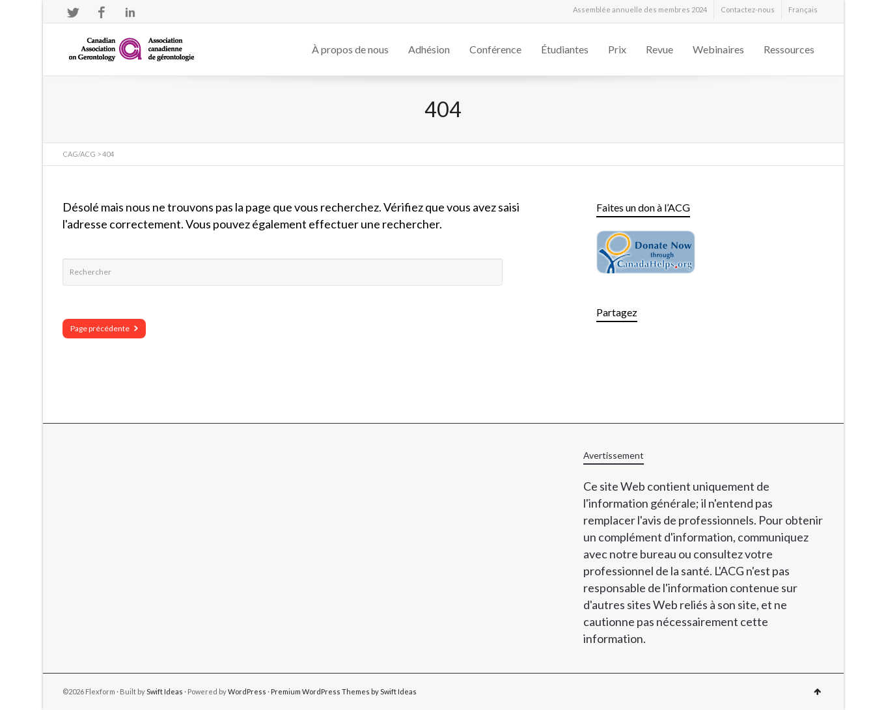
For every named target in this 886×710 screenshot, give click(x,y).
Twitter (72, 12)
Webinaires (718, 49)
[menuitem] (803, 9)
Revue (659, 49)
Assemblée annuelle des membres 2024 (640, 9)
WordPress (247, 691)
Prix (617, 49)
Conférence (495, 49)
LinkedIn (130, 12)
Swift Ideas (164, 691)
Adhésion (429, 49)
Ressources (789, 49)
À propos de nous (350, 49)
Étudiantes (564, 49)
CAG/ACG (79, 154)
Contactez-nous (748, 9)
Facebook (101, 12)
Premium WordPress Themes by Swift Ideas (344, 691)
